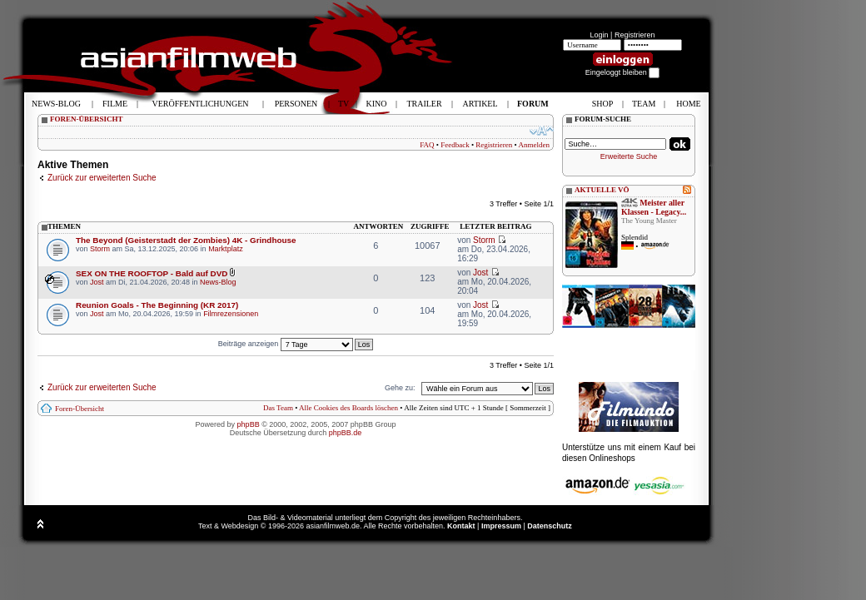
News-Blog (218, 282)
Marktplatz (225, 249)
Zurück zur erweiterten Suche (102, 177)
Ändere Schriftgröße (542, 130)
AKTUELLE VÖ (602, 190)
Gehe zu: (400, 388)
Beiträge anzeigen (285, 344)
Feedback (454, 145)
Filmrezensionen (230, 314)
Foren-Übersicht (79, 408)
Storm (100, 249)
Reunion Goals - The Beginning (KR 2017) (157, 305)
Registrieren (635, 35)
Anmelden (534, 145)
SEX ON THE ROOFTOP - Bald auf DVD (151, 273)
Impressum (501, 526)
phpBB (248, 424)
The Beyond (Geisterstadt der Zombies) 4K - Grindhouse (186, 240)
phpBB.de (345, 433)
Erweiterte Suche (629, 156)
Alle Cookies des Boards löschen (348, 408)
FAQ (427, 145)
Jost (97, 282)
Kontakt (461, 526)
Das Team (278, 408)
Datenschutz (549, 526)
